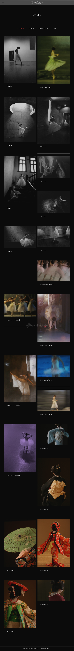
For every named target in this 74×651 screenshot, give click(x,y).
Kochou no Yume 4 (47, 345)
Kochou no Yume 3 (13, 320)
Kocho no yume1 (46, 87)
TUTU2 (9, 145)
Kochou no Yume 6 (47, 380)
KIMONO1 (44, 448)
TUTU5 (43, 181)
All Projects (20, 28)
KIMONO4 (44, 570)
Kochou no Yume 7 (47, 414)
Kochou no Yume (44, 28)
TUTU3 (43, 147)
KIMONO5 (11, 631)
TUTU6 (43, 216)
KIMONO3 (11, 570)
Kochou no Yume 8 (13, 475)
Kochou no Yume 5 (13, 405)
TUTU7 (9, 251)
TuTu (55, 28)
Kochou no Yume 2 (47, 284)
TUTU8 (43, 250)
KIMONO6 (44, 604)
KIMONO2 (44, 509)
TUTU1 (9, 86)
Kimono (31, 28)
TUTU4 (9, 208)
